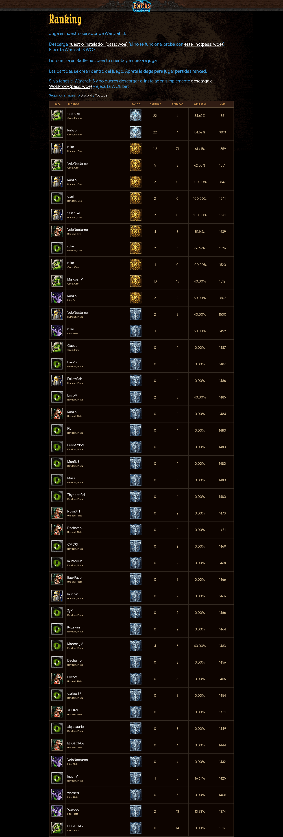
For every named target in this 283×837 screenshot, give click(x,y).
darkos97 (74, 694)
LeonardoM (75, 445)
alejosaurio (75, 727)
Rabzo (72, 130)
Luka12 (72, 362)
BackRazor (75, 578)
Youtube (101, 95)
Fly (69, 429)
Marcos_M (75, 279)
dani (70, 197)
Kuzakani (73, 627)
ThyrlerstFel (76, 495)
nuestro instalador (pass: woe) (98, 44)
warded (73, 793)
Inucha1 (72, 594)
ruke (70, 147)
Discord (86, 95)
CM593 (72, 545)
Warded (73, 810)
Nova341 (73, 511)
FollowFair (74, 379)
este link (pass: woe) (203, 44)
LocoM (72, 395)
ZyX (70, 611)
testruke (73, 114)
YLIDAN (72, 710)
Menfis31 (73, 462)
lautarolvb (74, 561)
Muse (71, 478)
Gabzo (72, 346)
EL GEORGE (75, 743)
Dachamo (74, 528)
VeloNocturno (77, 163)
